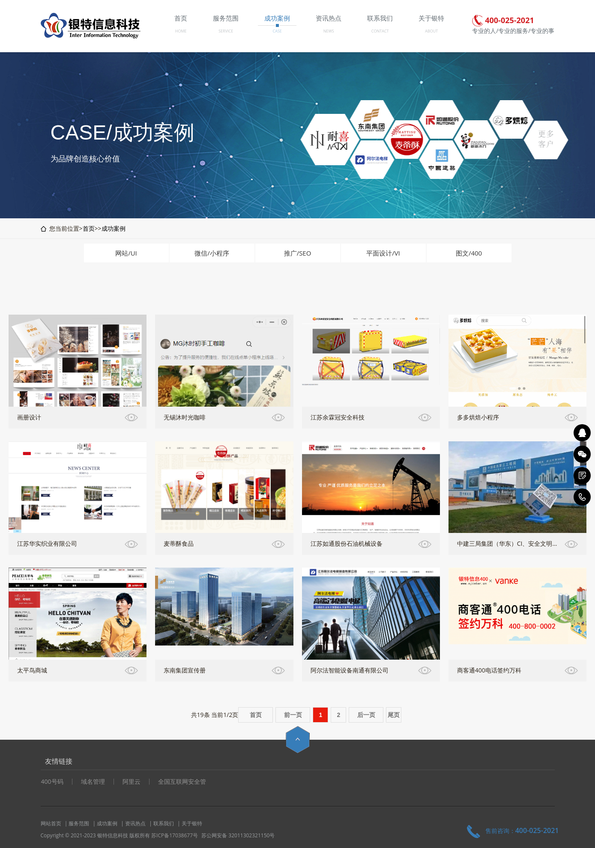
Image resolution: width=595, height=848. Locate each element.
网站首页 (51, 823)
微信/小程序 (211, 253)
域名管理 (93, 782)
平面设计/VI (383, 253)
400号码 (52, 782)
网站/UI (126, 253)
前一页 (293, 714)
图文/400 (469, 253)
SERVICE (225, 31)
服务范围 (79, 823)
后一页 (366, 714)
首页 (89, 228)
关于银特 (192, 823)
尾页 (394, 714)
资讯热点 (135, 823)
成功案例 (114, 228)
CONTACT (380, 31)
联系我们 (163, 823)
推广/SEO (297, 253)
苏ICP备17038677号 (174, 835)
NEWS (328, 31)
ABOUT (431, 31)
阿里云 (132, 782)
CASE (277, 31)
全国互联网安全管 (182, 782)
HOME (181, 31)
